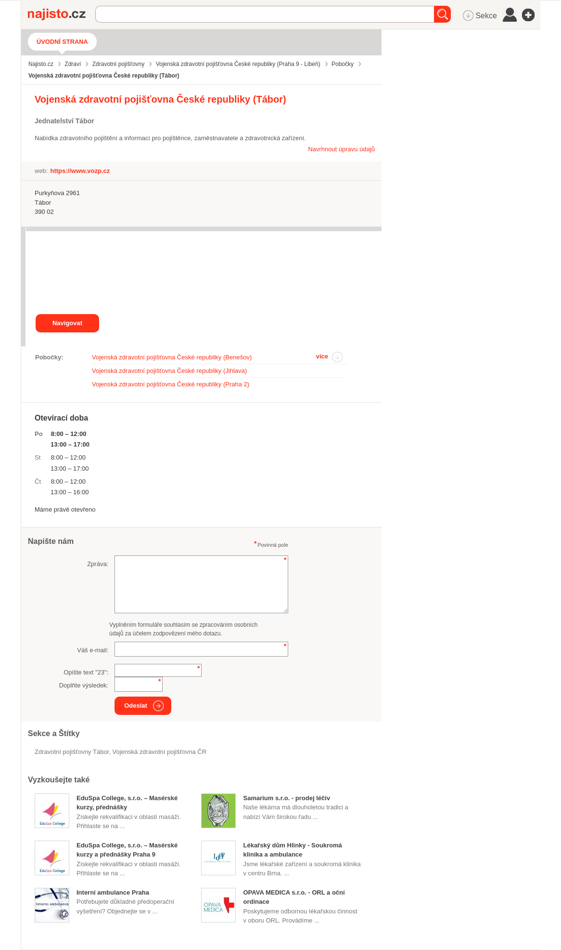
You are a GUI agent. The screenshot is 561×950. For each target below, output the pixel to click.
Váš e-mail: (92, 650)
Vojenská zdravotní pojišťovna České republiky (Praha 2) (170, 384)
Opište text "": (86, 672)
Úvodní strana (62, 41)
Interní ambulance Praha (112, 892)
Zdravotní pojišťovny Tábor (72, 751)
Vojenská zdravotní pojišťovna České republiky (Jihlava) (169, 370)
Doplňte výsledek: (84, 685)
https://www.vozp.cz (80, 170)
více (322, 356)
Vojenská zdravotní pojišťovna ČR (159, 751)
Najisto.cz (61, 14)
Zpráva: (97, 563)
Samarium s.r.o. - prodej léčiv (286, 798)
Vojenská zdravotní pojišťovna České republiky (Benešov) (172, 357)
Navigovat (67, 323)
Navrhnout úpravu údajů (341, 149)
